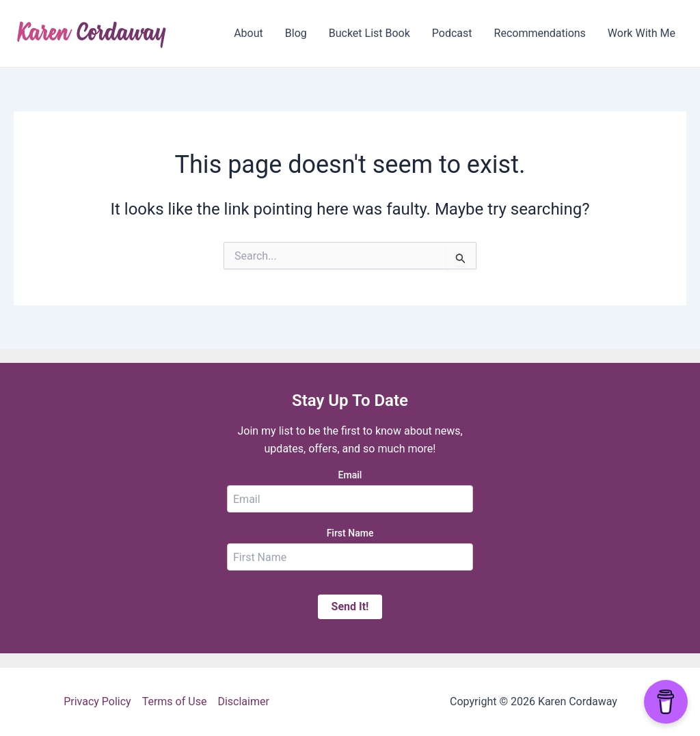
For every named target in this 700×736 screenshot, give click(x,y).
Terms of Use (174, 701)
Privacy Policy (97, 701)
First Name (350, 533)
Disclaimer (243, 701)
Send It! (350, 606)
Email (350, 474)
